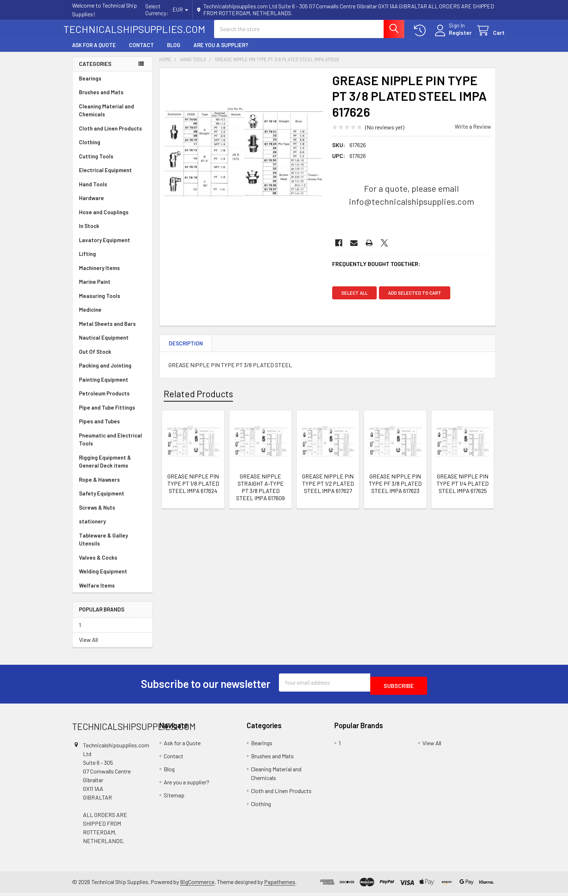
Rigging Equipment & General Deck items (105, 468)
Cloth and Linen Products (110, 135)
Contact (141, 51)
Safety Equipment (101, 500)
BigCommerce (197, 885)
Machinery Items (99, 274)
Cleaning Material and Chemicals (106, 116)
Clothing (89, 148)
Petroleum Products (104, 400)
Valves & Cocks (98, 564)
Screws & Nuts (97, 514)
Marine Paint (94, 288)
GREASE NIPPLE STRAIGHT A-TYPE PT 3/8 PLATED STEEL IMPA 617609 (260, 493)
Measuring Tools (99, 302)
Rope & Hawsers (99, 486)
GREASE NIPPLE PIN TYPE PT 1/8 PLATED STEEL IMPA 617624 (193, 490)
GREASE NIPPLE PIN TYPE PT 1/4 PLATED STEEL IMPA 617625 (463, 490)
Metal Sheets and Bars (107, 330)
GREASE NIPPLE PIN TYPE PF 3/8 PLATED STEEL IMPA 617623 (395, 490)
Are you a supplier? (220, 51)
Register (451, 36)
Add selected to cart (417, 299)
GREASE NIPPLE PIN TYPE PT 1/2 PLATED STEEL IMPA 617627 (328, 490)
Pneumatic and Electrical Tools (110, 446)
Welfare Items (97, 592)
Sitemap (174, 798)
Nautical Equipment (104, 344)
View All (88, 646)
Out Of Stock (95, 358)
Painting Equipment (103, 386)
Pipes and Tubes (99, 427)
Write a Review (473, 132)
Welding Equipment (103, 577)
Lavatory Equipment (104, 246)
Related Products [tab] (198, 400)
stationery (92, 527)
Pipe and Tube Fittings (107, 414)
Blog (173, 51)
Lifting (87, 260)
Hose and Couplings (104, 218)
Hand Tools (93, 190)
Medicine (90, 316)
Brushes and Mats (101, 98)
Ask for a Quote (94, 51)
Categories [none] (95, 70)
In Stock (89, 232)
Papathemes (279, 885)
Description (186, 350)
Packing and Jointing (105, 372)
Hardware (91, 204)
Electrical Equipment (105, 176)
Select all (354, 299)
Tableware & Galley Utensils (103, 546)
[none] (243, 158)
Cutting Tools (96, 162)
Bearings (90, 85)
